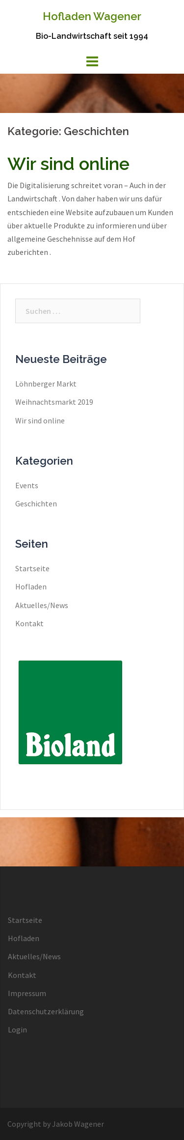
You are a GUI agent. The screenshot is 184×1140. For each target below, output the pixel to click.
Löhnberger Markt (46, 384)
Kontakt (29, 623)
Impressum (27, 993)
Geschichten (36, 503)
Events (26, 485)
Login (17, 1029)
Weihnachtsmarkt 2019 (54, 402)
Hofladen (31, 586)
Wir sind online (68, 163)
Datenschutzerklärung (46, 1011)
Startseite (32, 568)
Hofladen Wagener (92, 16)
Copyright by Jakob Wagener (55, 1124)
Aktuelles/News (41, 605)
